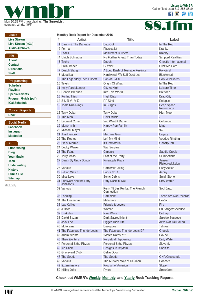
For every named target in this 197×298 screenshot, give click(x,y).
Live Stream (16, 39)
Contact (13, 64)
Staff (11, 73)
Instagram (15, 131)
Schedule (14, 85)
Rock (11, 115)
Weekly (94, 278)
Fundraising (16, 148)
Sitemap (14, 178)
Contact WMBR (182, 290)
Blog (11, 152)
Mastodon (15, 135)
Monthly (108, 278)
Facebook (15, 127)
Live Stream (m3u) (21, 43)
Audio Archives (19, 48)
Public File (15, 174)
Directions (15, 69)
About (12, 60)
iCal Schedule (17, 102)
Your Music (16, 156)
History (13, 169)
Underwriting (17, 165)
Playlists (14, 89)
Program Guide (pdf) (22, 98)
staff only (10, 185)
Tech (11, 161)
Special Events (18, 94)
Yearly (129, 278)
